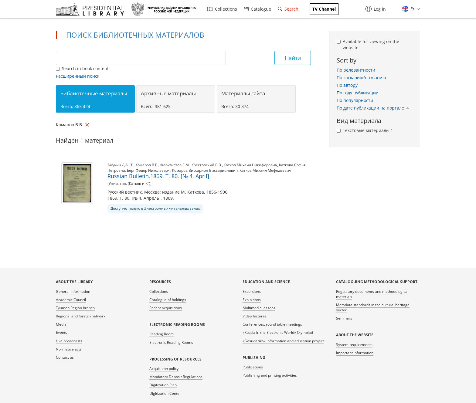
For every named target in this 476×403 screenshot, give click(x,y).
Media (61, 324)
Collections (222, 9)
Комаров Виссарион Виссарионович (205, 170)
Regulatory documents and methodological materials (372, 294)
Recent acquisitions (165, 307)
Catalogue (257, 9)
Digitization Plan (163, 385)
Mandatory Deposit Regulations (175, 376)
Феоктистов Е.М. (175, 165)
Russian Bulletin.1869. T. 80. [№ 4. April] (158, 176)
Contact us (65, 357)
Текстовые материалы (365, 130)
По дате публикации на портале (373, 108)
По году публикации (358, 93)
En (412, 9)
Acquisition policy (163, 368)
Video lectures (255, 316)
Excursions (252, 291)
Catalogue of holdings (167, 299)
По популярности (355, 100)
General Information (73, 291)
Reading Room (161, 334)
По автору (347, 85)
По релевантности (356, 70)
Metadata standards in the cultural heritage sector (373, 307)
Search (288, 9)
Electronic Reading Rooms (171, 342)
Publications (253, 367)
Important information (354, 352)
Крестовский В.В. (207, 165)
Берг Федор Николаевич (148, 170)
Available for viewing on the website (368, 44)
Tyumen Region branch (75, 307)
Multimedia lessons (259, 307)
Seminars (344, 318)
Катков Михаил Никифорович (250, 165)
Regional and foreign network (80, 316)
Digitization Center (165, 393)
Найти (293, 58)
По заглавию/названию (361, 77)
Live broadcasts (69, 341)
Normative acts (69, 349)
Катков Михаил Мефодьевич (265, 170)
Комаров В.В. (146, 165)
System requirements (354, 344)
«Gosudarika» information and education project (283, 341)
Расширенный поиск (77, 76)
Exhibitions (252, 299)
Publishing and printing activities (270, 375)
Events (61, 332)
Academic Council (71, 299)
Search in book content (82, 68)
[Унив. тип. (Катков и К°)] (129, 183)
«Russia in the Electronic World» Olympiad (278, 332)
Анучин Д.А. (118, 165)
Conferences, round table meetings (272, 324)
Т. (132, 165)
